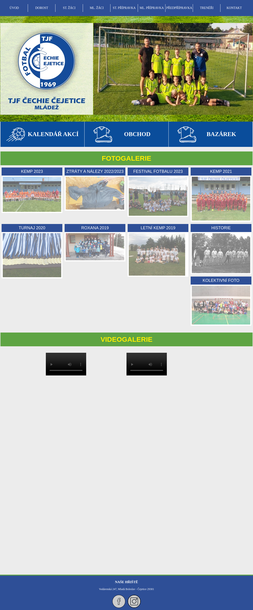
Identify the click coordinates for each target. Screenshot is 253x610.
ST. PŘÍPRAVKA (124, 8)
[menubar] (124, 8)
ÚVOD (14, 8)
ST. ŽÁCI (69, 8)
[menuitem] (14, 8)
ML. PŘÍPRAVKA (152, 8)
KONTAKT (234, 8)
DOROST (41, 8)
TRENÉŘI (206, 8)
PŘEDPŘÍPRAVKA (179, 8)
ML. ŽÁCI (97, 8)
